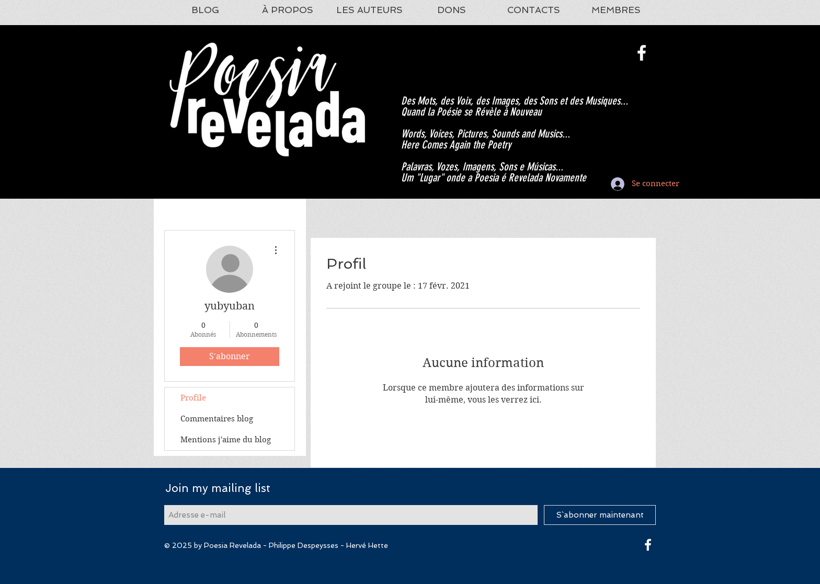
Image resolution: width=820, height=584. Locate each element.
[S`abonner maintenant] (600, 515)
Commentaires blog (216, 418)
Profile (193, 398)
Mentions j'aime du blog (225, 439)
